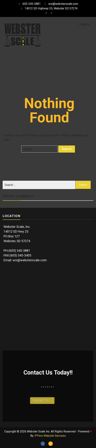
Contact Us (36, 400)
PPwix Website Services (50, 435)
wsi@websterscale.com (60, 3)
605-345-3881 (29, 3)
